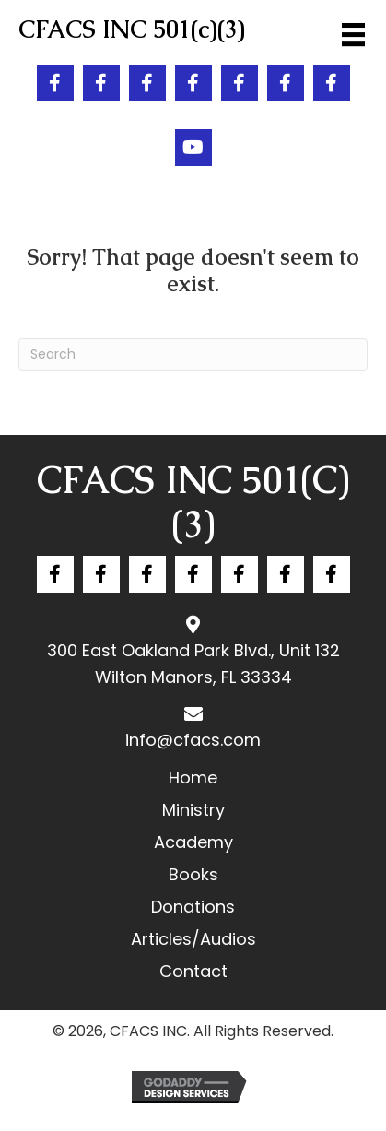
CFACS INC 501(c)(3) (193, 502)
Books (193, 874)
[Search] (193, 354)
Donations (193, 906)
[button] (55, 83)
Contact (193, 971)
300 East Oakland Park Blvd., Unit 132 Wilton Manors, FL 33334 (193, 664)
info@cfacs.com (193, 739)
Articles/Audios (193, 938)
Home (193, 777)
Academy (193, 842)
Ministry (193, 809)
